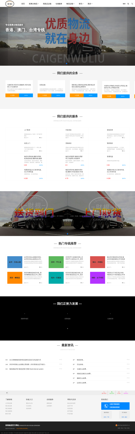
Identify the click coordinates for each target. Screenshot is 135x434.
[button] (66, 63)
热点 (122, 427)
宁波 (45, 432)
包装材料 (28, 407)
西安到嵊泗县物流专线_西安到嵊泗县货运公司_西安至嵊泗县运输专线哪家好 (32, 274)
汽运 (125, 427)
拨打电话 (104, 391)
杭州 (43, 432)
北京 (7, 432)
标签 (119, 427)
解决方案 (8, 413)
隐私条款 (12, 427)
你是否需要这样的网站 (22, 427)
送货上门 (24, 142)
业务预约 (49, 405)
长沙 (38, 432)
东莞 (20, 432)
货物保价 (65, 142)
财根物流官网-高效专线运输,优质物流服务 (22, 424)
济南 (32, 432)
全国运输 (42, 85)
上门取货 (24, 129)
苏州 (22, 432)
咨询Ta (26, 95)
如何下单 (70, 405)
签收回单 (107, 129)
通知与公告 (29, 402)
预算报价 (107, 142)
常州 (27, 432)
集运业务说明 (71, 402)
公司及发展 (8, 402)
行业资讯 (28, 405)
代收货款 (65, 129)
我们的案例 (8, 410)
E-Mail (118, 391)
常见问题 (70, 413)
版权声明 (7, 427)
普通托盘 (107, 155)
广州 (14, 432)
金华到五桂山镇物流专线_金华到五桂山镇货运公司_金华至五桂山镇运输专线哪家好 (32, 258)
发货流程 (70, 407)
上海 (4, 432)
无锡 (25, 432)
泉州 (40, 432)
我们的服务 (8, 407)
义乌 (48, 432)
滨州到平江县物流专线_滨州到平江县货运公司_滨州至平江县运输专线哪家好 (74, 258)
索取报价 (49, 402)
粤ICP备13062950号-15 (124, 424)
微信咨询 (111, 392)
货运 (128, 427)
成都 (30, 432)
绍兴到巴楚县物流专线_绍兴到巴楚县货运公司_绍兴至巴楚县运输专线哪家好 (74, 274)
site (2, 432)
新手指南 (70, 410)
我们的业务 (8, 405)
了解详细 (11, 37)
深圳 (17, 432)
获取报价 (126, 391)
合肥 (35, 432)
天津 (9, 432)
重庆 (12, 432)
